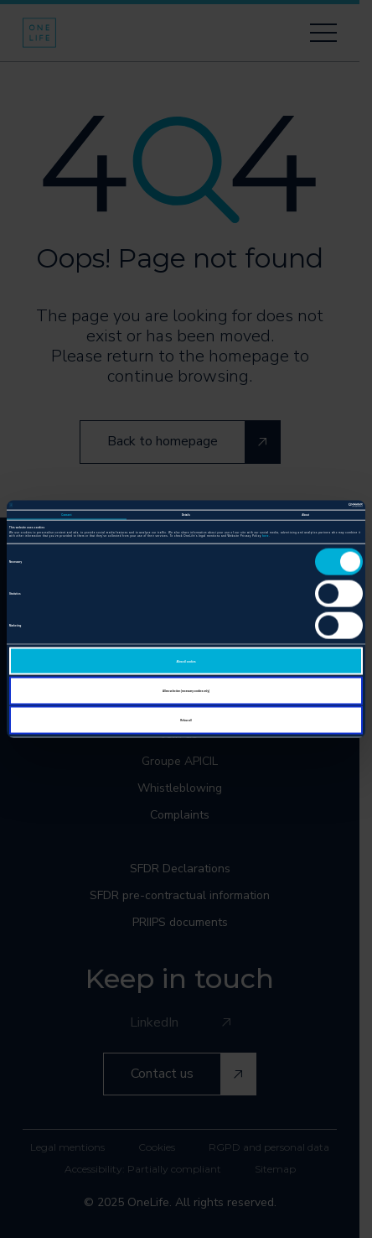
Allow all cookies (185, 661)
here (265, 536)
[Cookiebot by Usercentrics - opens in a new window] (289, 505)
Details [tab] (186, 514)
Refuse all (186, 720)
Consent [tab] (66, 514)
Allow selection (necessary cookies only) (186, 690)
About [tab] (305, 514)
